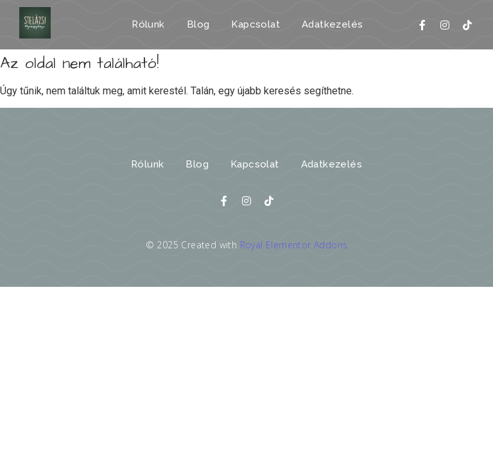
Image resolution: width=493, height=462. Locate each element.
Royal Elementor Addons (294, 245)
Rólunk (148, 24)
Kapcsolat (255, 24)
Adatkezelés (332, 24)
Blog (198, 24)
